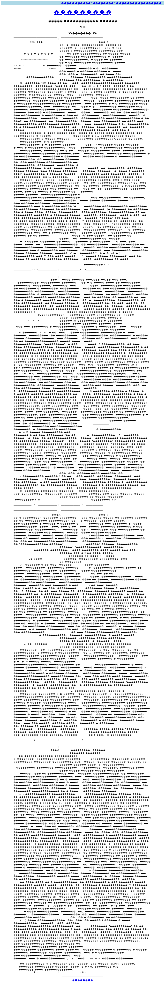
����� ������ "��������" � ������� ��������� (111, 3)
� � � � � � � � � (82, 12)
